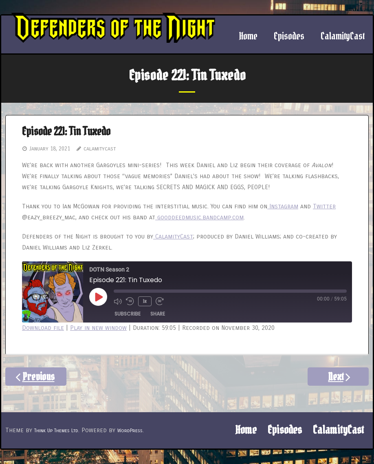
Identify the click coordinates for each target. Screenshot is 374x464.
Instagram (282, 206)
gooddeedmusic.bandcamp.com (199, 217)
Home (246, 430)
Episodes (285, 430)
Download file (43, 327)
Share (157, 313)
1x (145, 301)
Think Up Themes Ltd (56, 430)
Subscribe (127, 313)
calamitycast (100, 149)
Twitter (324, 206)
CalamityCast (173, 236)
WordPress (130, 430)
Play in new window (98, 327)
